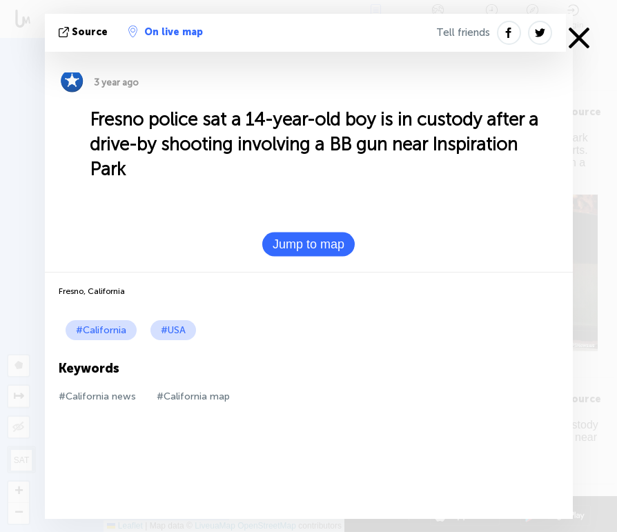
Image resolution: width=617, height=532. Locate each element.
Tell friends (463, 32)
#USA (173, 330)
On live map (165, 32)
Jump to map (308, 244)
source (84, 32)
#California (101, 330)
